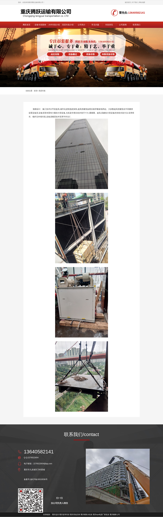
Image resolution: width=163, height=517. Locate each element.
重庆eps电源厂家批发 (101, 514)
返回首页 (128, 2)
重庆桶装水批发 (86, 514)
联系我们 (136, 25)
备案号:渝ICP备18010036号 (35, 479)
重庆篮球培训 (64, 514)
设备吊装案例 (40, 25)
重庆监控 (55, 514)
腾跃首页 (26, 25)
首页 (35, 91)
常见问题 (95, 25)
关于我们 (135, 2)
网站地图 (142, 2)
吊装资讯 (109, 25)
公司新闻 (123, 25)
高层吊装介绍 (68, 25)
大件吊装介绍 (54, 25)
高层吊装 (42, 91)
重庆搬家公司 (115, 514)
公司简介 (81, 25)
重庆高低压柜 (75, 514)
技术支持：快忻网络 (32, 485)
